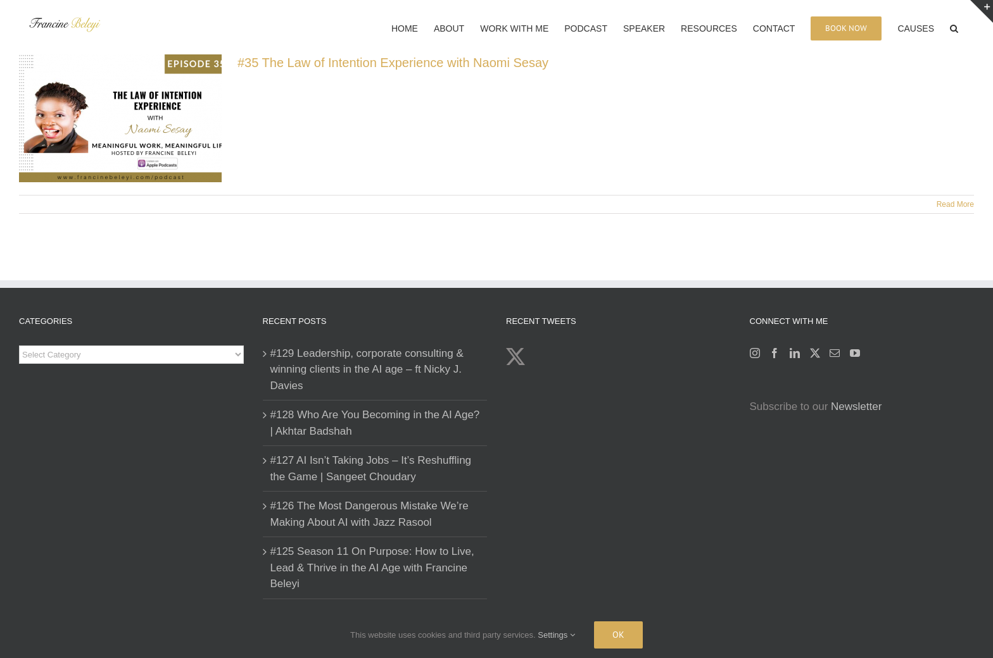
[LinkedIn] (795, 353)
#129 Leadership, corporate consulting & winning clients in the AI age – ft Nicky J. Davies (367, 369)
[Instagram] (755, 353)
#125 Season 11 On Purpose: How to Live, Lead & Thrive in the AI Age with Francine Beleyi (372, 567)
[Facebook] (774, 353)
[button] (954, 27)
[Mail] (835, 353)
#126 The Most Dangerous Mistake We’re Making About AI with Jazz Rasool (369, 514)
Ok (618, 634)
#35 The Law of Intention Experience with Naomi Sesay (392, 63)
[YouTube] (855, 353)
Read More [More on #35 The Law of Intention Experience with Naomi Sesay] (955, 204)
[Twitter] (815, 353)
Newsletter (856, 406)
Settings (556, 635)
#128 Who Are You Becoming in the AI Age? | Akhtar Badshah (375, 423)
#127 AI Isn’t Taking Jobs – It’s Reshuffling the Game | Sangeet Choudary (371, 468)
